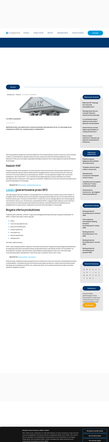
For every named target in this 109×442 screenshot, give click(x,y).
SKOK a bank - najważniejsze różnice (29, 185)
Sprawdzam (89, 305)
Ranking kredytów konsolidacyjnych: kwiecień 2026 (91, 213)
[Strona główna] (13, 33)
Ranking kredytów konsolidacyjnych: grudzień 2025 (88, 250)
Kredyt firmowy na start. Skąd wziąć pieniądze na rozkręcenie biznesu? (90, 130)
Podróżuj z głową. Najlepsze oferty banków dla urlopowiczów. (91, 161)
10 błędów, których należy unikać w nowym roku (91, 168)
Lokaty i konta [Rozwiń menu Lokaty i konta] (38, 33)
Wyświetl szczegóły (97, 438)
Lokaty (10, 190)
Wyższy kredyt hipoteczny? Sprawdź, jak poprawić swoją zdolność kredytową (91, 139)
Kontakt (95, 33)
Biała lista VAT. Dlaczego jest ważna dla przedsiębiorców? (90, 105)
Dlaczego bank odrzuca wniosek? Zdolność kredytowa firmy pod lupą (91, 113)
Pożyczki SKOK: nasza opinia (27, 257)
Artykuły (18, 94)
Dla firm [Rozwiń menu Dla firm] (50, 33)
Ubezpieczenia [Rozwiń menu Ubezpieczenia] (62, 33)
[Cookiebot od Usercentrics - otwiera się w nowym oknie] (11, 438)
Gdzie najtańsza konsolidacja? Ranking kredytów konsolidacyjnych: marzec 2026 (91, 224)
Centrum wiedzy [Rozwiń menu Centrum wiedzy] (78, 33)
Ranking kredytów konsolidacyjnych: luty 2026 (90, 234)
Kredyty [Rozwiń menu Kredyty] (26, 33)
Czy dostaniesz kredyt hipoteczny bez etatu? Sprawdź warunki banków (91, 121)
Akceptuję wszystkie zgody (95, 415)
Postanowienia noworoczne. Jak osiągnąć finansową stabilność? (91, 192)
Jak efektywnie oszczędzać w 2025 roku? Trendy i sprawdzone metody (91, 184)
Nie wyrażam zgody (95, 425)
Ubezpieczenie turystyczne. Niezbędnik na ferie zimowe (91, 176)
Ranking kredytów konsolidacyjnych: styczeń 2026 (91, 242)
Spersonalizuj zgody (95, 420)
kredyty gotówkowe (10, 122)
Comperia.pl (10, 94)
